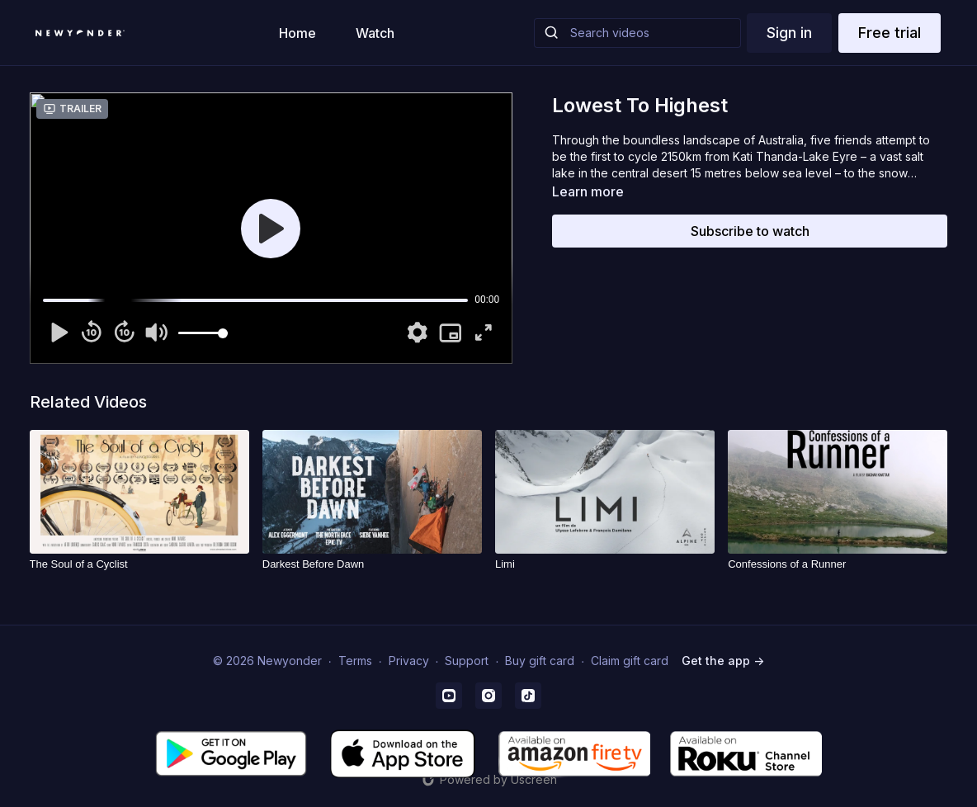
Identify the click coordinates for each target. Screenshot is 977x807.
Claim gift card (629, 661)
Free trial (889, 32)
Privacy (409, 661)
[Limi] (605, 564)
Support (467, 661)
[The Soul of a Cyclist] (139, 564)
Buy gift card (539, 661)
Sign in (789, 32)
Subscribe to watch (750, 231)
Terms (355, 661)
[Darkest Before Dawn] (372, 564)
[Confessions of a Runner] (837, 564)
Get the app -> (723, 661)
